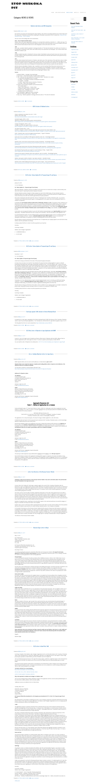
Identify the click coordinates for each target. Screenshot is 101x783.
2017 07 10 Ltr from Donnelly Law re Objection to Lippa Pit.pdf (52, 342)
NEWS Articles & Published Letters (41, 106)
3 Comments (34, 169)
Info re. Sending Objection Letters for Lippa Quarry (41, 354)
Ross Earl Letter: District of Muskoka (77, 42)
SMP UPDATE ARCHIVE (60, 12)
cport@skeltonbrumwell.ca (23, 385)
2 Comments (29, 101)
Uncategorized (74, 97)
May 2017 (73, 77)
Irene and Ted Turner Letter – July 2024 (78, 30)
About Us (76, 12)
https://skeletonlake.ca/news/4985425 (44, 323)
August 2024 (74, 52)
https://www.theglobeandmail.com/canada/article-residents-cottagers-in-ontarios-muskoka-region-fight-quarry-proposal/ (40, 131)
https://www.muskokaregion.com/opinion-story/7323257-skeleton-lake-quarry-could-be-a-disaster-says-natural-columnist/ (40, 159)
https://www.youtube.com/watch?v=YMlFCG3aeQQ (25, 134)
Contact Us (83, 12)
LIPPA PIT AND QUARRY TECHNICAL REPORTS (25, 674)
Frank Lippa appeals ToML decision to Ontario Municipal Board (41, 312)
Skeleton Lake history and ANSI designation (41, 26)
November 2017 (74, 70)
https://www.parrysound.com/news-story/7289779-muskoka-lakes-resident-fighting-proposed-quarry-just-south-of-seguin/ (40, 163)
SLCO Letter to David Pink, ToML (41, 646)
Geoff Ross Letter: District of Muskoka (77, 34)
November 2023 (74, 54)
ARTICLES (20, 169)
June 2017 (73, 75)
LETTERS (20, 240)
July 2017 (73, 72)
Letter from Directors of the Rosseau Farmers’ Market (41, 472)
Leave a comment (35, 240)
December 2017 (74, 67)
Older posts (17, 780)
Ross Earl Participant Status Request (77, 27)
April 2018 (73, 59)
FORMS (72, 87)
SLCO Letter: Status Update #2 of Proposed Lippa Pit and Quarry (41, 175)
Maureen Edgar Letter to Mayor (41, 528)
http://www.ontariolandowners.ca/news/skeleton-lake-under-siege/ (29, 116)
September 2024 (74, 49)
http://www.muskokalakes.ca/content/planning (24, 669)
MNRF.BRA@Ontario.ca (23, 397)
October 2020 (74, 57)
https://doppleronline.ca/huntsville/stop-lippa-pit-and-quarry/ (27, 151)
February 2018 (74, 62)
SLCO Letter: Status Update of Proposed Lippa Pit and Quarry (41, 246)
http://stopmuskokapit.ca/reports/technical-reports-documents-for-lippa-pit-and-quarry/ (33, 368)
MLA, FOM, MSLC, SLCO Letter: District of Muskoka (78, 38)
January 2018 (74, 65)
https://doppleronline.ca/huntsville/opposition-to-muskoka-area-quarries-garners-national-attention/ (35, 121)
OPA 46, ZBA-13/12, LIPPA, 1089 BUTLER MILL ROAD (26, 672)
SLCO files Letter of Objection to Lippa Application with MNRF (41, 331)
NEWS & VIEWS (69, 12)
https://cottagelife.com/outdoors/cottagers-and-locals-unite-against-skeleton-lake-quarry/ (33, 126)
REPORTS (73, 94)
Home (52, 12)
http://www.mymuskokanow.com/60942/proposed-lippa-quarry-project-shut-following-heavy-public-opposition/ (38, 147)
